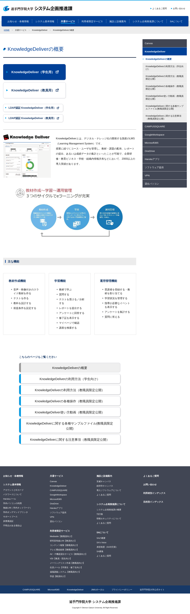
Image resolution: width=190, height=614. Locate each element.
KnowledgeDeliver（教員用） (33, 90)
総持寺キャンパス (105, 486)
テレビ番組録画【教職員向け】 (64, 549)
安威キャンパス (104, 481)
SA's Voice (101, 542)
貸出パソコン (56, 521)
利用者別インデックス (154, 493)
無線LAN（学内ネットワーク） (17, 508)
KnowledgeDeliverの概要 (159, 59)
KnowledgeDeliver (58, 486)
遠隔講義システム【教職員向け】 (65, 572)
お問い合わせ (179, 8)
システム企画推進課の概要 (109, 509)
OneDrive (54, 503)
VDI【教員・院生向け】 (61, 558)
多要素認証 (8, 521)
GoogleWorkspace (58, 495)
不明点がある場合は (12, 525)
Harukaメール (9, 499)
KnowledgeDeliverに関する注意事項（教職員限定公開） (163, 117)
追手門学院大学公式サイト (152, 589)
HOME (7, 30)
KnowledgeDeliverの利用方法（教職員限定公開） (165, 77)
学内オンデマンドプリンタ (15, 512)
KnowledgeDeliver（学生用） (33, 72)
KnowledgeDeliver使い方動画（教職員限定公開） (165, 97)
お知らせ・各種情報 (18, 21)
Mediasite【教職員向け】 (61, 536)
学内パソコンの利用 (12, 503)
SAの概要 (101, 538)
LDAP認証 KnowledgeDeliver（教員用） (32, 118)
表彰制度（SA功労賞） (107, 547)
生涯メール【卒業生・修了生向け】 (66, 567)
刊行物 (100, 514)
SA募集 (100, 551)
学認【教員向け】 (58, 576)
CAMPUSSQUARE (58, 490)
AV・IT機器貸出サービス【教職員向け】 (68, 554)
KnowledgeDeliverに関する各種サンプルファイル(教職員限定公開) (165, 107)
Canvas (53, 481)
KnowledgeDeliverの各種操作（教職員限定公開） (165, 87)
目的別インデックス (153, 502)
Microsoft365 (56, 499)
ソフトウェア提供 (58, 512)
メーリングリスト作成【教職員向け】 (67, 563)
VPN (52, 517)
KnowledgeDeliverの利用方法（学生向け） (165, 67)
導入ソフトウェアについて (109, 490)
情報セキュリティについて (109, 518)
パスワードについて (12, 494)
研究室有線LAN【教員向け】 (63, 541)
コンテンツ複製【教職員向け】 (64, 545)
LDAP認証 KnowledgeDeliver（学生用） (32, 107)
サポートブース (10, 516)
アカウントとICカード (13, 490)
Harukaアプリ (56, 508)
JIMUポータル (97, 589)
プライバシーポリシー (122, 589)
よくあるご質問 (159, 8)
